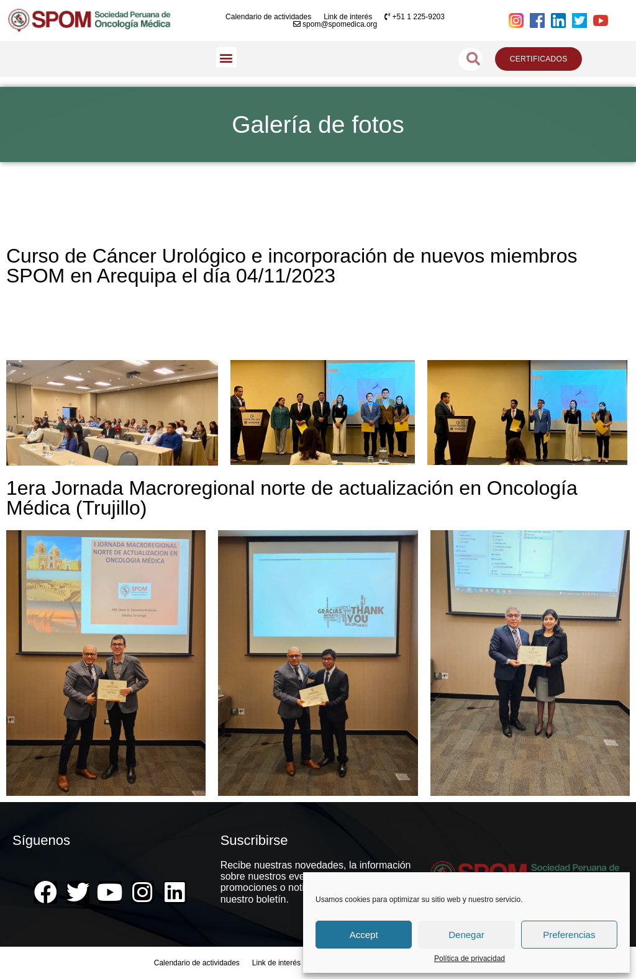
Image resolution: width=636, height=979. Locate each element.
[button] (226, 57)
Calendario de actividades (268, 16)
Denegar (466, 934)
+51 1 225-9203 (414, 16)
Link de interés (348, 16)
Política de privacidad (469, 959)
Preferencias (569, 934)
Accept (364, 934)
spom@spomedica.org (335, 24)
